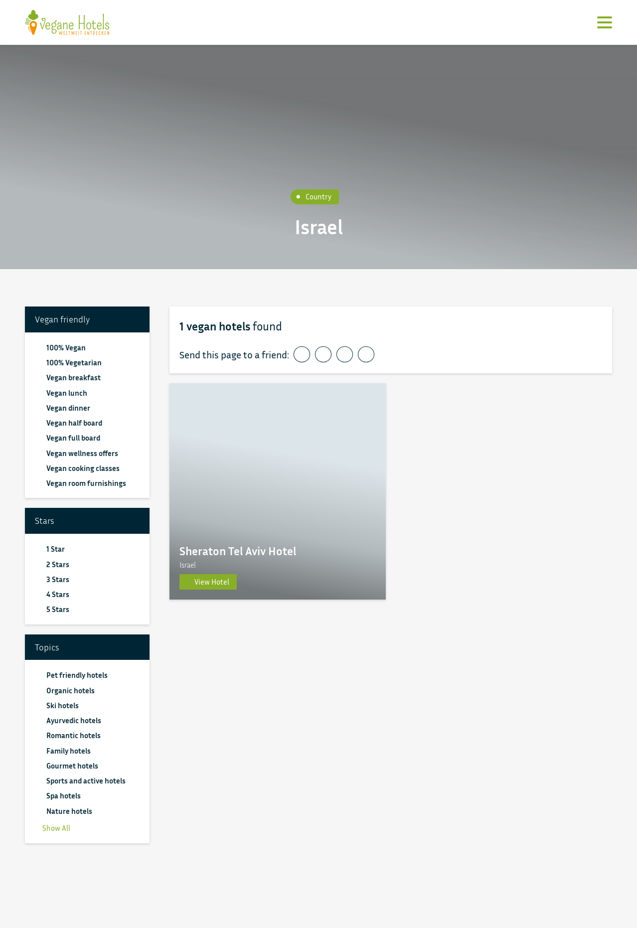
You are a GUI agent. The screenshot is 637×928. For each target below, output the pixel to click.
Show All (52, 827)
